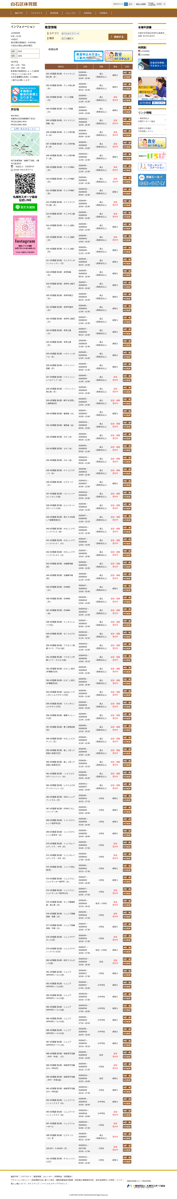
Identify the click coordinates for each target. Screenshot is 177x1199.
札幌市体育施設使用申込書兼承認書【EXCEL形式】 (151, 34)
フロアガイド (36, 13)
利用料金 (88, 13)
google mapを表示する (23, 170)
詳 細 (127, 72)
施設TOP (19, 13)
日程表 (127, 77)
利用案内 (103, 13)
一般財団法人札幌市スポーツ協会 (146, 119)
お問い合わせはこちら (25, 129)
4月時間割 (145, 51)
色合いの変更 (141, 4)
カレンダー (71, 13)
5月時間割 (145, 55)
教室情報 (54, 13)
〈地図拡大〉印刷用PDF (24, 166)
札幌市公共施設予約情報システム (145, 129)
